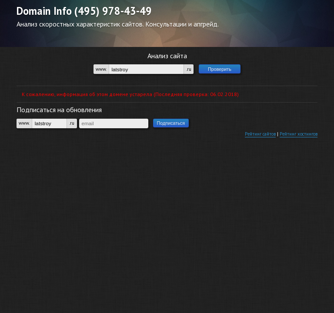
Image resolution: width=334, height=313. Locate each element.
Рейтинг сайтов (249, 142)
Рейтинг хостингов (294, 142)
